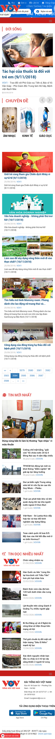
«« (5, 370)
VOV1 (19, 182)
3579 (22, 370)
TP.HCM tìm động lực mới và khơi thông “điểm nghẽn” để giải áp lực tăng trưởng (36, 469)
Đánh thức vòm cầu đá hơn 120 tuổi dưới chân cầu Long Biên (37, 592)
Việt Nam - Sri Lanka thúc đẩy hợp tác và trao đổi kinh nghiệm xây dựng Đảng (37, 519)
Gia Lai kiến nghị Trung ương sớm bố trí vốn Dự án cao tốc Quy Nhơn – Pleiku (37, 485)
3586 (32, 375)
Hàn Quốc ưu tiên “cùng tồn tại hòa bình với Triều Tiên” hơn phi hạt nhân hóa (36, 575)
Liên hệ (34, 3)
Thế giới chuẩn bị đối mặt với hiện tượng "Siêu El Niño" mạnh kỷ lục (37, 642)
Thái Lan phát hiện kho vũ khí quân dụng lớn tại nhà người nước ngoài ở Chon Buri (37, 502)
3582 (47, 370)
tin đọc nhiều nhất (26, 554)
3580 (30, 370)
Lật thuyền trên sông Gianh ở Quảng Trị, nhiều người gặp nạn (37, 609)
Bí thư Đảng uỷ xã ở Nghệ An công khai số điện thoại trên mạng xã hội (37, 626)
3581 (39, 370)
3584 (14, 375)
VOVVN (39, 459)
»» (23, 380)
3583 (6, 375)
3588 (6, 380)
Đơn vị (22, 3)
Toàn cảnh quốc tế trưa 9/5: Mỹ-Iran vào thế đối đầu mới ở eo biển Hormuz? (37, 536)
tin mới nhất (20, 395)
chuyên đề (17, 100)
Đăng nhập (48, 3)
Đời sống (14, 29)
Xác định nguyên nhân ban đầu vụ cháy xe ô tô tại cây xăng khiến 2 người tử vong (36, 659)
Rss (11, 3)
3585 (23, 375)
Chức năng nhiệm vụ (33, 560)
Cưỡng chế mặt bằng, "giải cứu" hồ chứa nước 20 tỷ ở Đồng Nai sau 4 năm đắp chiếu (38, 453)
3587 (40, 375)
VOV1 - (6, 82)
